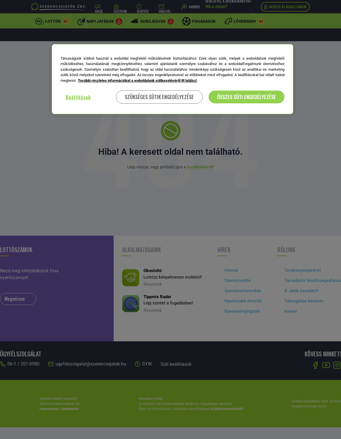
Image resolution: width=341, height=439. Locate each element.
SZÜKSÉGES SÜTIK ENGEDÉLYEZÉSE (159, 97)
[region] (172, 79)
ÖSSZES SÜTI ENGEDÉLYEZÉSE (246, 97)
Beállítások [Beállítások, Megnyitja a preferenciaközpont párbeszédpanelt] (78, 97)
